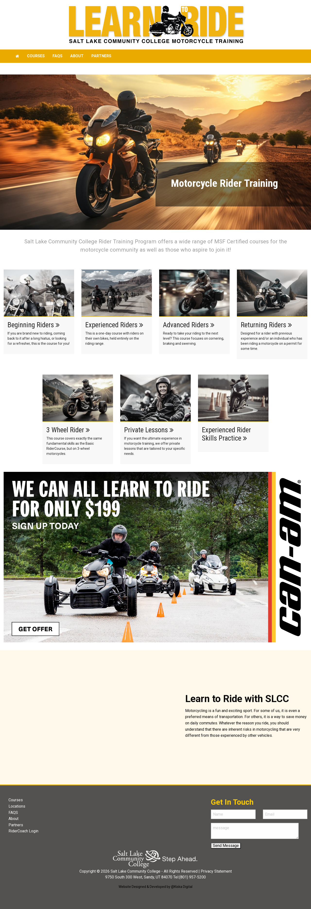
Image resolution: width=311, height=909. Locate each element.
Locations (17, 806)
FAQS (13, 812)
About (77, 56)
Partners (101, 56)
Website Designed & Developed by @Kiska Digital (155, 887)
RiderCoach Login (23, 831)
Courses (36, 56)
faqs (57, 56)
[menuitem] (17, 56)
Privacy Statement (216, 871)
